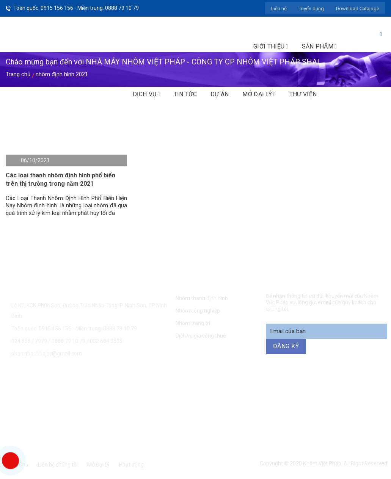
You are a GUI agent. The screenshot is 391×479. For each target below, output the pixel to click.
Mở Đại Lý (98, 465)
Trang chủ (18, 74)
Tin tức (185, 94)
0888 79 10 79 (69, 341)
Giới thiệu (270, 46)
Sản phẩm (319, 46)
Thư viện (303, 94)
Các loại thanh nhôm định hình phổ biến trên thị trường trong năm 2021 (60, 179)
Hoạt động (131, 465)
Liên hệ (279, 8)
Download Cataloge (357, 8)
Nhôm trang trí (193, 323)
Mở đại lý (258, 94)
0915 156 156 (113, 384)
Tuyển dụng (311, 8)
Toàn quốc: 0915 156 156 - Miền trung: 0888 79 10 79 (76, 8)
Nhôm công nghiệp (198, 311)
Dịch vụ (146, 94)
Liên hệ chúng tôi (58, 465)
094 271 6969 (326, 384)
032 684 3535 (106, 341)
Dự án (219, 94)
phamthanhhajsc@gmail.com (46, 354)
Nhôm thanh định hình (202, 298)
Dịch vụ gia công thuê (201, 336)
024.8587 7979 (29, 341)
